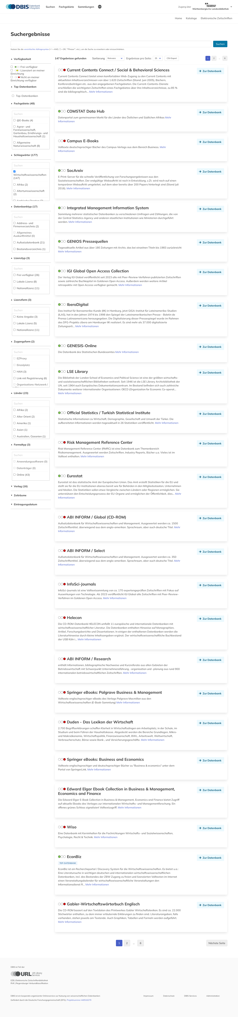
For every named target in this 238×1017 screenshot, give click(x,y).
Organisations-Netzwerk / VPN (30, 386)
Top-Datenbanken (23, 86)
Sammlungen (86, 6)
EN (100, 7)
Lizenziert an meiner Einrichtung (28, 72)
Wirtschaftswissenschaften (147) (29, 175)
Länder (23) (19, 393)
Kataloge (191, 18)
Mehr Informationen (101, 91)
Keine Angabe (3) (25, 316)
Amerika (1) (22, 423)
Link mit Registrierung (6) (30, 378)
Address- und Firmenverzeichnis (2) (26, 224)
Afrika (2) (20, 184)
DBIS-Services (190, 996)
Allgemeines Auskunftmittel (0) (24, 234)
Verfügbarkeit (21, 59)
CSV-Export (172, 58)
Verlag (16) (19, 486)
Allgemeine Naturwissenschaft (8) (26, 144)
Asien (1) (20, 429)
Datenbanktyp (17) (24, 206)
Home (178, 18)
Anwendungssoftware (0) (30, 461)
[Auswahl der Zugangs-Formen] (31, 352)
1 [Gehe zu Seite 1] (207, 58)
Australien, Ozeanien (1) (29, 436)
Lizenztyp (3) (20, 258)
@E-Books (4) (23, 120)
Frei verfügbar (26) (26, 275)
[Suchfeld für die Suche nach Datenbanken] (111, 44)
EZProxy (20, 358)
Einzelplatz (21, 365)
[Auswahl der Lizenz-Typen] (31, 268)
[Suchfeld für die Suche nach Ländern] (31, 403)
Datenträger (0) (24, 468)
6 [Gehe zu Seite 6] (224, 58)
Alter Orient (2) (24, 416)
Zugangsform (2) (23, 341)
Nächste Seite (216, 943)
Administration (213, 996)
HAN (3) (19, 371)
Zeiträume (18, 495)
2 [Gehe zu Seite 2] (213, 58)
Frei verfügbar (24, 66)
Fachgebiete (66, 6)
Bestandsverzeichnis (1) (29, 249)
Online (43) (21, 474)
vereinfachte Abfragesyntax (36, 49)
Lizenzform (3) (21, 299)
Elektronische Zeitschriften (216, 18)
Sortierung (98, 58)
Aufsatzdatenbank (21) (29, 242)
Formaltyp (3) (20, 444)
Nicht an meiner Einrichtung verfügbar (25, 79)
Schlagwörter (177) (24, 155)
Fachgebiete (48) (23, 103)
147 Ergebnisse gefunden (70, 58)
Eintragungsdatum (24, 504)
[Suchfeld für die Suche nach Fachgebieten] (31, 114)
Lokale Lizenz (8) (25, 281)
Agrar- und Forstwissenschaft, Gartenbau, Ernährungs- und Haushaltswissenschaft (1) (30, 131)
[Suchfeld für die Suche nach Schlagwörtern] (31, 165)
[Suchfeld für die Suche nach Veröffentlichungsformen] (31, 455)
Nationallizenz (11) (26, 288)
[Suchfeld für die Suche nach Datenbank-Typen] (31, 217)
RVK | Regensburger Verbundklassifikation (29, 983)
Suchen (50, 6)
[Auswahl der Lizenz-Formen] (31, 310)
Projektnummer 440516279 (79, 1000)
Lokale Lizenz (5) (25, 323)
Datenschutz (168, 996)
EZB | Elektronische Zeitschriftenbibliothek (29, 980)
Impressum (149, 996)
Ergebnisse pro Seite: (139, 58)
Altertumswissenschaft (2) (29, 192)
